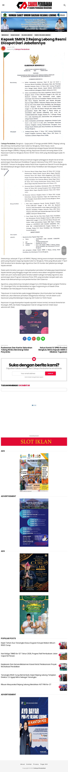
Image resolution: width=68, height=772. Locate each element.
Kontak (29, 764)
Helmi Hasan (15, 35)
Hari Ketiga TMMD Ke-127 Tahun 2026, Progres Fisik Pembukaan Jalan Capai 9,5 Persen (29, 654)
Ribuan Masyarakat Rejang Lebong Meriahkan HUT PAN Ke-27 (26, 684)
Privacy (36, 764)
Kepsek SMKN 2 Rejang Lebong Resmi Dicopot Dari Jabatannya (33, 41)
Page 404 (44, 764)
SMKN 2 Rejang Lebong (42, 35)
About (22, 764)
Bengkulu (5, 35)
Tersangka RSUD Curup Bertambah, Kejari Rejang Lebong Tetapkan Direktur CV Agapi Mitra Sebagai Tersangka (28, 676)
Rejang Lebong (27, 35)
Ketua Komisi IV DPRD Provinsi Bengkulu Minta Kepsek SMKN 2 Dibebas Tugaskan (53, 350)
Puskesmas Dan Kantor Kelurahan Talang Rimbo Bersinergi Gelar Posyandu (16, 350)
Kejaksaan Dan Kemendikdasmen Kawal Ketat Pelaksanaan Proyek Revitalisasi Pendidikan (28, 665)
